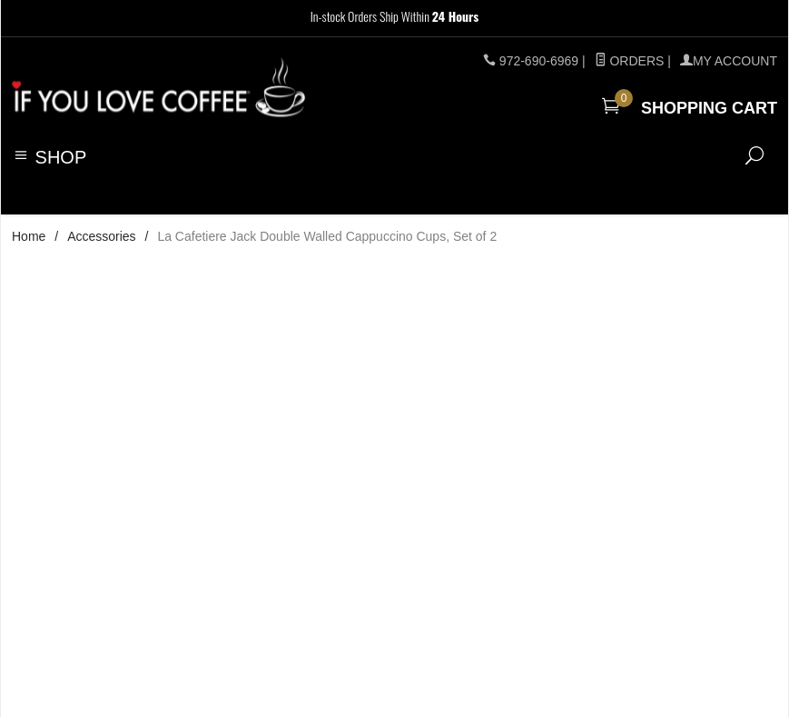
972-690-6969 (538, 61)
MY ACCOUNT (728, 61)
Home (28, 236)
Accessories (101, 236)
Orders (630, 61)
